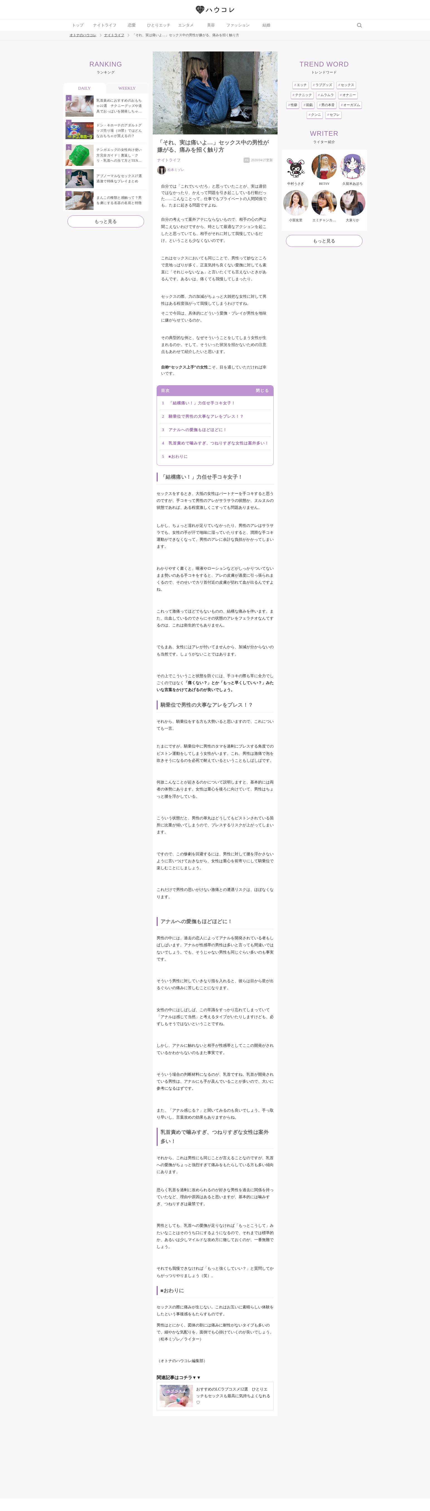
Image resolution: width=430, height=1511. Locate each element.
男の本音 (327, 105)
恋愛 (132, 25)
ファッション (238, 25)
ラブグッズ (322, 85)
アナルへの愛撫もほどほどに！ (198, 430)
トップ (78, 25)
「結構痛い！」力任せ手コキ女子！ (202, 403)
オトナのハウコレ (83, 35)
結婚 (266, 25)
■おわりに (178, 456)
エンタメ (186, 25)
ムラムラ (326, 95)
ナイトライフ (104, 25)
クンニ (314, 115)
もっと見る (105, 221)
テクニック (302, 95)
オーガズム (350, 105)
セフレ (333, 115)
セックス (346, 85)
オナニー (348, 95)
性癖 (292, 105)
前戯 (308, 105)
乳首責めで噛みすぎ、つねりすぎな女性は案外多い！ (219, 443)
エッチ (300, 85)
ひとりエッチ (159, 25)
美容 (211, 25)
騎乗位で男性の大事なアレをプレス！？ (206, 416)
